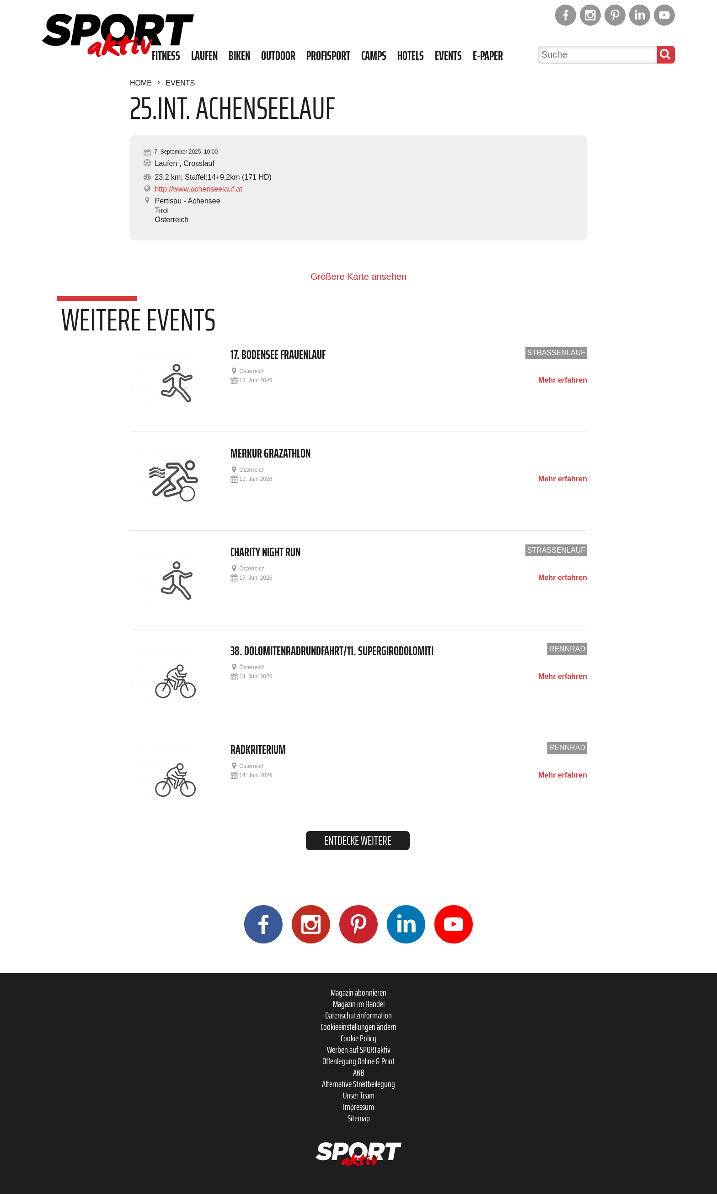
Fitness (166, 56)
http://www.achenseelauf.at (198, 189)
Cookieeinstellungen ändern (358, 1026)
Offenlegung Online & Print (358, 1061)
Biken (239, 56)
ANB (358, 1072)
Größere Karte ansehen (358, 277)
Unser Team (359, 1095)
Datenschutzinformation (358, 1015)
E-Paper (488, 56)
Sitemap (359, 1118)
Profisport (328, 56)
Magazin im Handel (359, 1004)
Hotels (410, 56)
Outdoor (278, 56)
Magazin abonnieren (358, 992)
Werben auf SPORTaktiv (359, 1049)
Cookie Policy (358, 1038)
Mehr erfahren (562, 380)
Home (141, 83)
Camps (373, 56)
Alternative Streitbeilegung (358, 1084)
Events (448, 56)
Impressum (358, 1106)
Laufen (204, 56)
